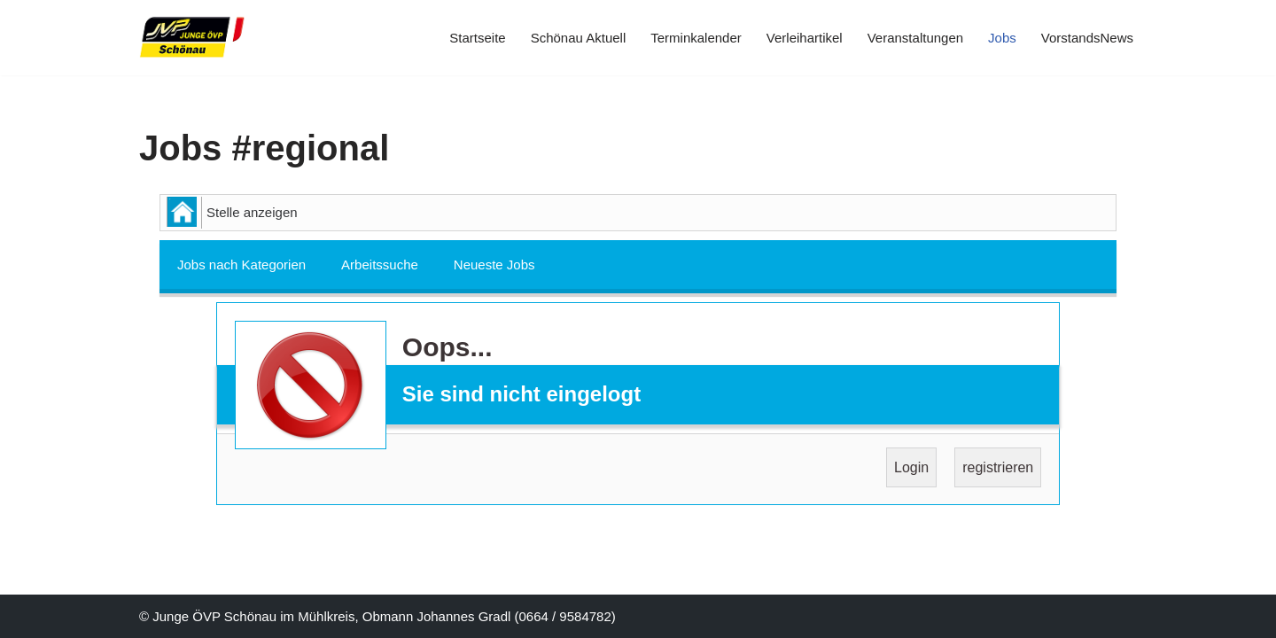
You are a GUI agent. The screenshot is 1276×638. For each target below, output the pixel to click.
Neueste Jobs (494, 264)
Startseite (477, 37)
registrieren (997, 467)
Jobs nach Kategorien (241, 264)
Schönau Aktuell (578, 37)
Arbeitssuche (379, 264)
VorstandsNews (1087, 37)
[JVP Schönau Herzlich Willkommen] (192, 37)
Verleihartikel (804, 37)
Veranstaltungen (915, 37)
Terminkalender (696, 37)
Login (911, 467)
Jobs (1002, 37)
